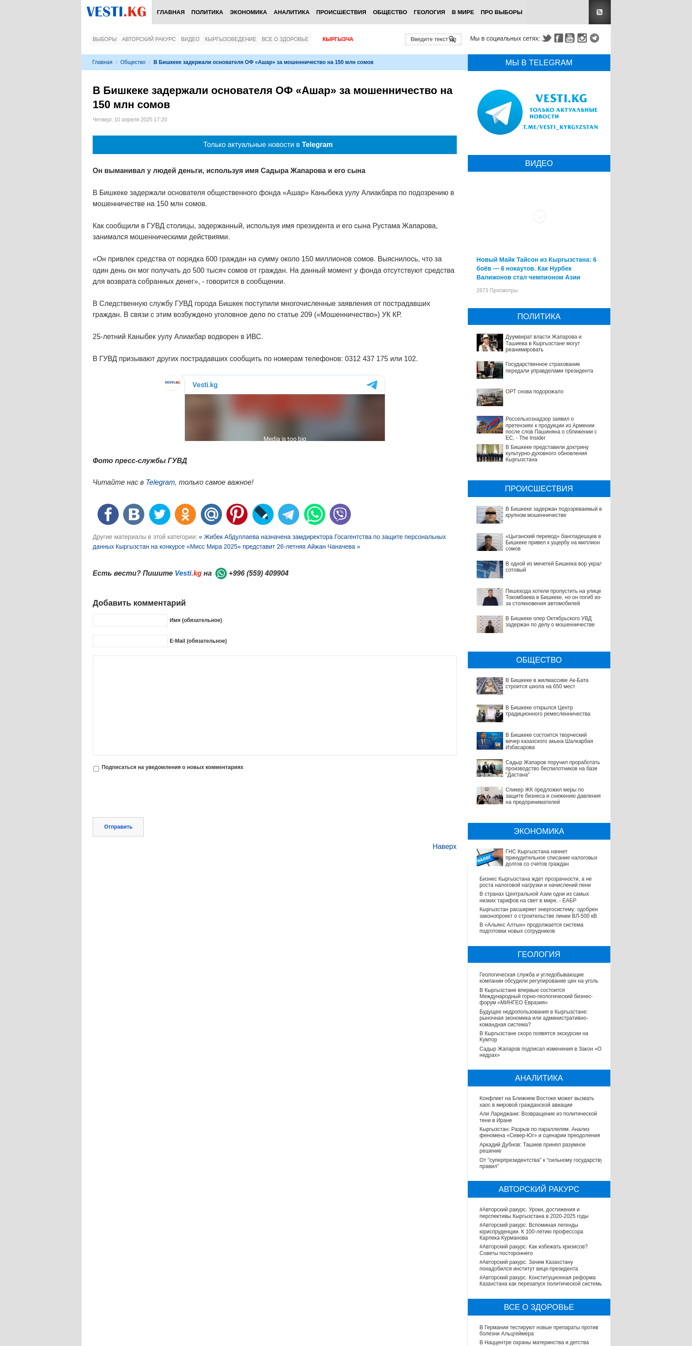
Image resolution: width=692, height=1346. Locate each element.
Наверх (444, 808)
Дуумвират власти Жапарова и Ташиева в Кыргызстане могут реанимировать (544, 343)
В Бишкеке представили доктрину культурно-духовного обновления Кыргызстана (547, 453)
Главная (170, 12)
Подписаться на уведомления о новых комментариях (172, 767)
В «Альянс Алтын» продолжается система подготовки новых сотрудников (531, 826)
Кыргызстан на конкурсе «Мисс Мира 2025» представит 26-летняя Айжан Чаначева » (238, 546)
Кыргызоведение (230, 39)
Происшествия (341, 12)
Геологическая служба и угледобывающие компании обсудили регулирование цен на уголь (539, 875)
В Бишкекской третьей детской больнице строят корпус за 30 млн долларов (539, 1280)
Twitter (546, 38)
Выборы (105, 39)
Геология (429, 12)
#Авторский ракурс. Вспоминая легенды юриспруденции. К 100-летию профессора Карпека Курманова (531, 1129)
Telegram (596, 38)
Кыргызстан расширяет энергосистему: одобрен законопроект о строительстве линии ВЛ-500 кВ (539, 810)
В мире (463, 12)
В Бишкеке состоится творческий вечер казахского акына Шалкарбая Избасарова (531, 684)
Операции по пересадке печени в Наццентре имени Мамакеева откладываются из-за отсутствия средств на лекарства (535, 1299)
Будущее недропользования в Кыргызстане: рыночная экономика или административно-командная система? (534, 915)
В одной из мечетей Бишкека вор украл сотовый (539, 564)
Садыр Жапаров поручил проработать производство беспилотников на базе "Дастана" (538, 699)
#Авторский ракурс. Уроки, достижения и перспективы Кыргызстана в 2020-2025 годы (534, 1111)
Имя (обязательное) (195, 620)
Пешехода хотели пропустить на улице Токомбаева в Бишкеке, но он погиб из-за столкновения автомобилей (530, 585)
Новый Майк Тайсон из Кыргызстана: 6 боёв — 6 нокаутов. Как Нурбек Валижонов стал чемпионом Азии (537, 268)
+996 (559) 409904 (259, 573)
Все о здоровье (285, 39)
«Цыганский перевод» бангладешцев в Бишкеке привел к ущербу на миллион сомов (553, 542)
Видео (190, 39)
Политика (207, 12)
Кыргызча (338, 39)
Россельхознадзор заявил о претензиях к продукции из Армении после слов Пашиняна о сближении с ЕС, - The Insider (551, 428)
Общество (390, 12)
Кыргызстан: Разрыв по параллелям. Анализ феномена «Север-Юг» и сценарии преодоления (540, 1030)
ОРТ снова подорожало (535, 391)
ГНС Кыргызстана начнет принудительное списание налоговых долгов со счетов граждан (537, 764)
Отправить (118, 789)
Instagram (583, 38)
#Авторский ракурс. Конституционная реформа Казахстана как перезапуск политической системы (541, 1179)
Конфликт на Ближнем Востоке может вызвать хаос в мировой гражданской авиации (537, 999)
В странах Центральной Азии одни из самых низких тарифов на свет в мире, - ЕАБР (534, 795)
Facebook (559, 38)
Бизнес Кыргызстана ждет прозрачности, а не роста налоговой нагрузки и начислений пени (536, 779)
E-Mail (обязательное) (198, 641)
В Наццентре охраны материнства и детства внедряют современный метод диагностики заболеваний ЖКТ (534, 1246)
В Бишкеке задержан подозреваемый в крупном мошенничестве (554, 512)
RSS (600, 12)
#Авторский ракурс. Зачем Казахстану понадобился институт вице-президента (529, 1163)
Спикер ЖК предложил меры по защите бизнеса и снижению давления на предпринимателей (539, 715)
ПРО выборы (502, 12)
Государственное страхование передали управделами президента (549, 367)
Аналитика (291, 12)
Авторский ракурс (149, 39)
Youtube (571, 38)
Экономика (248, 12)
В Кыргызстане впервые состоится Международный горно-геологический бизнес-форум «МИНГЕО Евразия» (536, 894)
